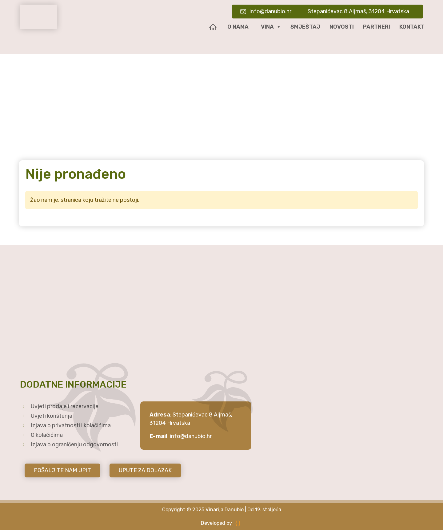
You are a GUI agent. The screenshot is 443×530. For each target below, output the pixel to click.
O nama (238, 26)
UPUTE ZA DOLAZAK (145, 470)
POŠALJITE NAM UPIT (62, 470)
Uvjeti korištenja (51, 415)
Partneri (376, 26)
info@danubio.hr (191, 436)
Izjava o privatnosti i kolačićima (71, 425)
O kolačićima (47, 435)
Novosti (341, 26)
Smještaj (305, 26)
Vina (271, 27)
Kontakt (412, 26)
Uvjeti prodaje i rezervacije (64, 406)
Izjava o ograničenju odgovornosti (74, 444)
